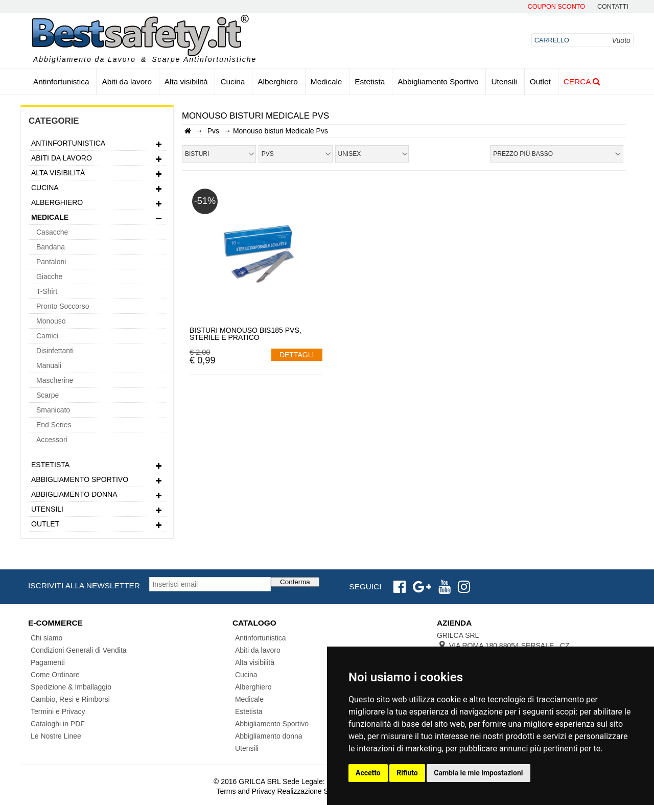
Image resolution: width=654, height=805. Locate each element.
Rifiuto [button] (407, 773)
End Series (53, 425)
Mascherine (54, 380)
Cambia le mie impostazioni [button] (478, 773)
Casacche (52, 232)
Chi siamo (46, 638)
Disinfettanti (55, 351)
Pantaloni (51, 262)
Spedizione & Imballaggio (71, 687)
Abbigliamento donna (97, 495)
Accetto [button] (368, 773)
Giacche (49, 276)
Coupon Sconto (556, 7)
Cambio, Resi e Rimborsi (70, 699)
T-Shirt (46, 291)
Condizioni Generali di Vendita (79, 650)
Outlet (540, 81)
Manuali (48, 365)
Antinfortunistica (61, 81)
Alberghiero (278, 81)
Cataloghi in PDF (58, 724)
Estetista (370, 81)
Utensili (504, 81)
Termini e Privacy (58, 711)
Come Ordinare (55, 675)
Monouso (51, 321)
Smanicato (53, 410)
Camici (47, 336)
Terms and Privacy (245, 791)
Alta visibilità (186, 81)
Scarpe (47, 395)
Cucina (232, 81)
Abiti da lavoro (127, 81)
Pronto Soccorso (62, 306)
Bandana (50, 247)
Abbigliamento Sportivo (438, 81)
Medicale (326, 81)
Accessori (51, 439)
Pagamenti (48, 662)
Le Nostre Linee (56, 736)
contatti (612, 7)
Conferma (295, 582)
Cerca (582, 81)
